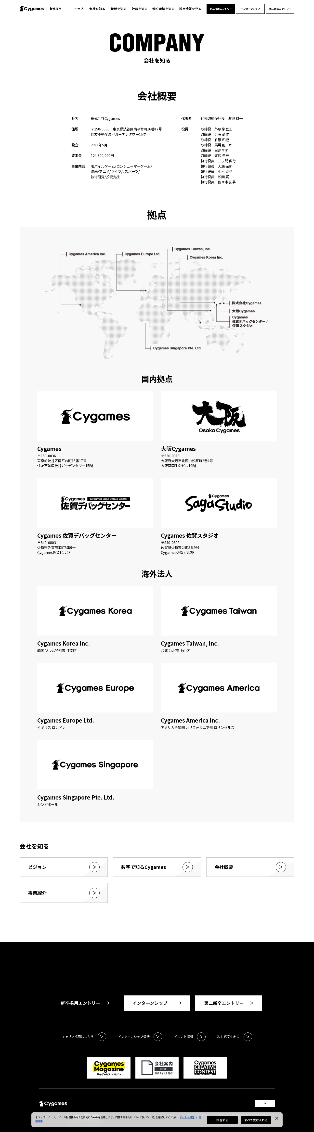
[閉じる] (276, 1118)
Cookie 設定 (187, 1117)
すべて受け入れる (256, 1120)
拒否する (222, 1120)
